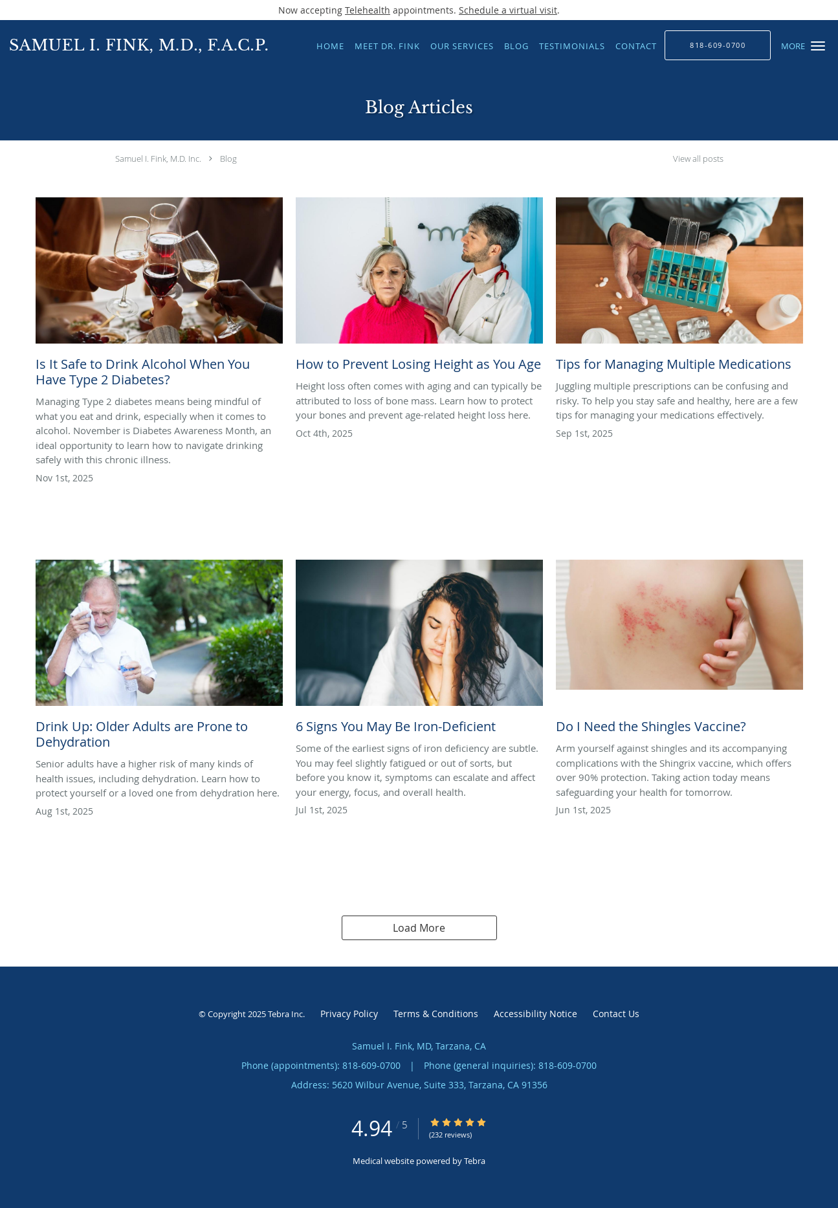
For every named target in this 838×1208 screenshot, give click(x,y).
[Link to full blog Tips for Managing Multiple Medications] (679, 288)
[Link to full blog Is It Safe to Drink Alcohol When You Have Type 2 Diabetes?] (159, 295)
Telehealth (367, 10)
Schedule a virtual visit (508, 10)
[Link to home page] (135, 44)
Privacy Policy (349, 1013)
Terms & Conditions (435, 1013)
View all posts (698, 158)
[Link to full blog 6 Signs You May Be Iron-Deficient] (419, 650)
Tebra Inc (285, 1014)
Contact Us (616, 1013)
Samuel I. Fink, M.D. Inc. (158, 158)
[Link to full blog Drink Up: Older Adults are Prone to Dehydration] (159, 658)
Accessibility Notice (535, 1013)
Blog (228, 158)
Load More (419, 928)
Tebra (474, 1161)
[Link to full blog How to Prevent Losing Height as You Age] (419, 288)
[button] (818, 45)
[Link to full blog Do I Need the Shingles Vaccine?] (679, 650)
